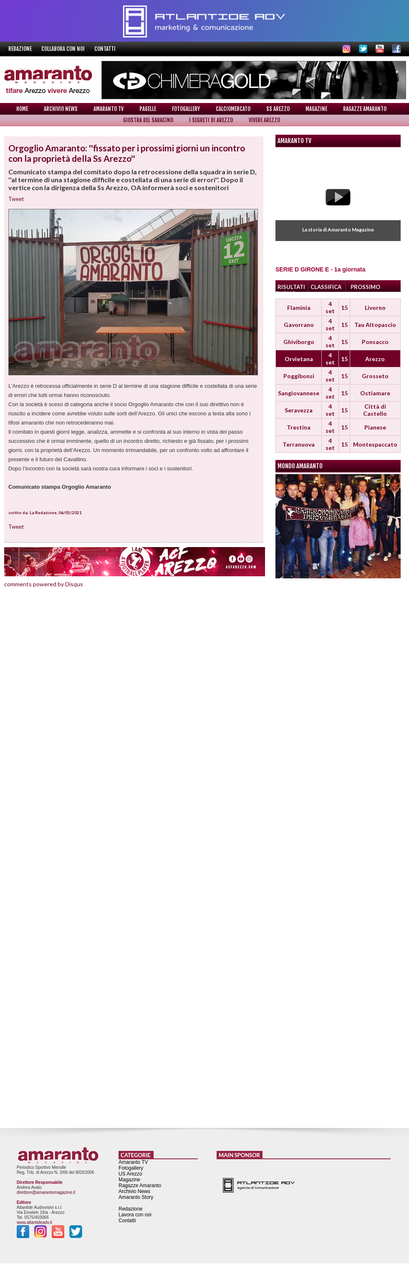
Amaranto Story (136, 1197)
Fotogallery (186, 108)
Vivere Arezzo (264, 120)
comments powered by (43, 584)
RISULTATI (291, 287)
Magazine (316, 108)
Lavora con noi (135, 1215)
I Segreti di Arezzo (211, 120)
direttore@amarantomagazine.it (46, 1192)
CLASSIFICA (326, 287)
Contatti (105, 48)
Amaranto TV (108, 108)
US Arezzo (130, 1174)
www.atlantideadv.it (34, 1222)
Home (22, 108)
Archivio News (61, 108)
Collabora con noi (63, 48)
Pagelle (147, 108)
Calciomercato (233, 108)
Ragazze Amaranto (364, 108)
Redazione (20, 48)
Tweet (16, 199)
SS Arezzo (278, 108)
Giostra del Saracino (148, 120)
